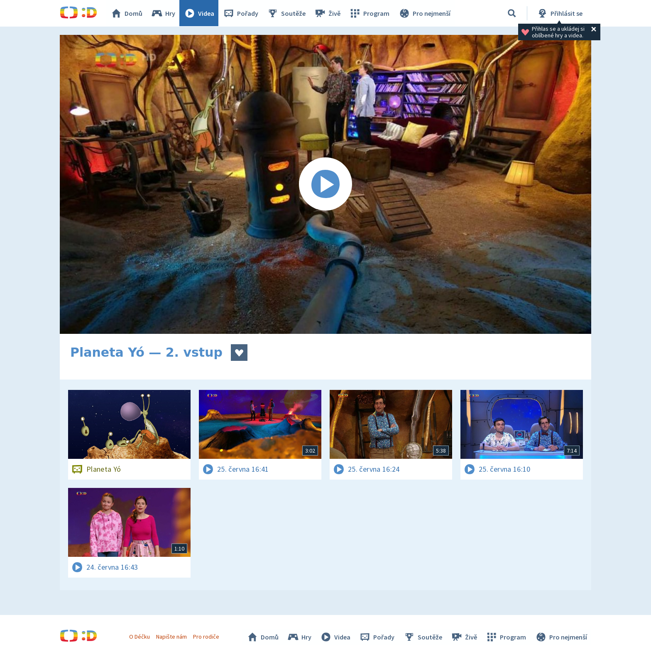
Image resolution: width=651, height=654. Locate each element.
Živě (327, 13)
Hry (163, 13)
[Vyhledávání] (512, 13)
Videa (199, 13)
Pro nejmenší (424, 13)
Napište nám (171, 636)
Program (369, 13)
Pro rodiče (206, 636)
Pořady (241, 13)
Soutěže (286, 13)
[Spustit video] (325, 184)
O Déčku (139, 636)
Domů (126, 13)
